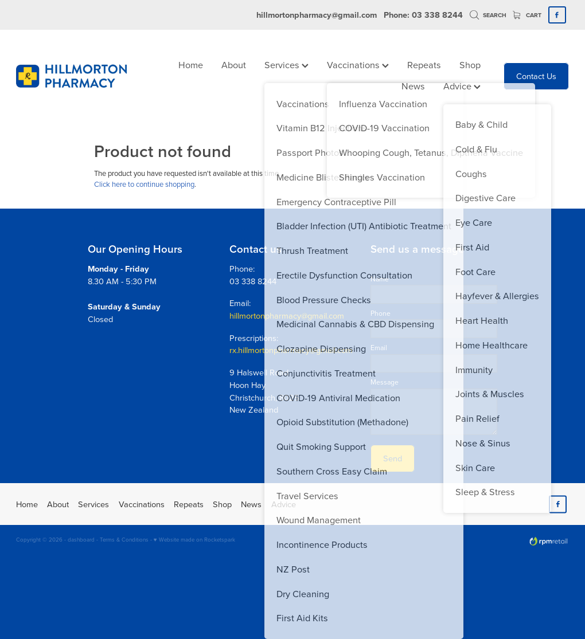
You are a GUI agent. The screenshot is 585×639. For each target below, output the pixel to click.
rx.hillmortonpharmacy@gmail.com (291, 350)
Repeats (424, 64)
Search (488, 15)
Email (378, 347)
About (233, 64)
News (413, 85)
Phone (380, 313)
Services (286, 64)
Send (392, 458)
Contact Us (536, 76)
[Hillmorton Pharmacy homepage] (71, 76)
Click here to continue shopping (144, 184)
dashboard (81, 539)
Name (379, 279)
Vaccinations (358, 64)
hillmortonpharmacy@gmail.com (316, 15)
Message (384, 382)
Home (190, 64)
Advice (462, 85)
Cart (527, 15)
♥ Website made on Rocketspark (194, 539)
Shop (470, 64)
